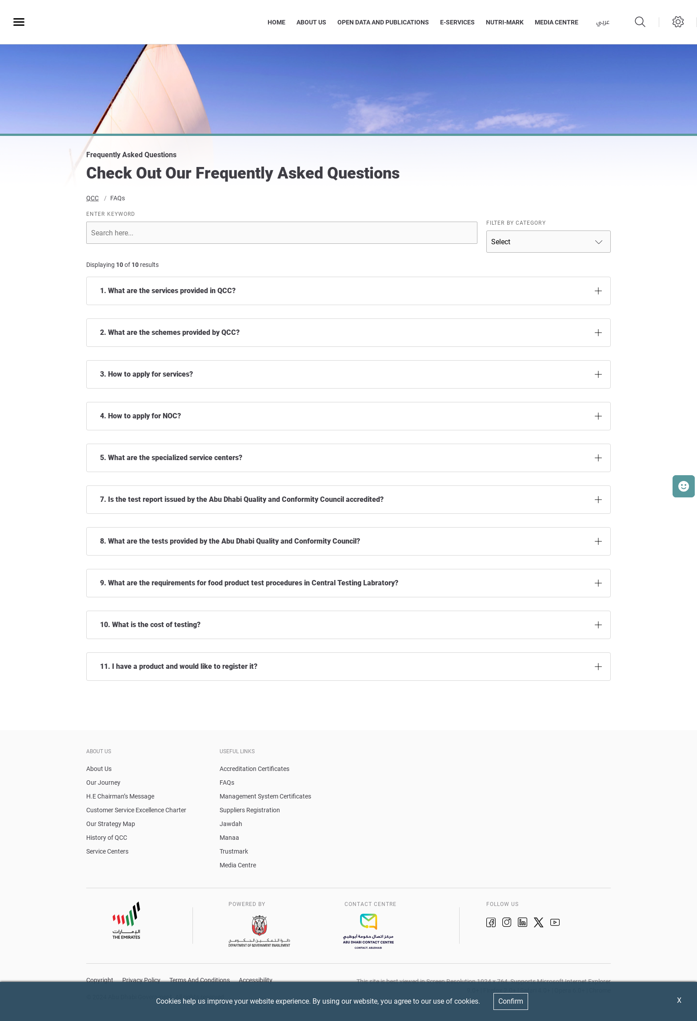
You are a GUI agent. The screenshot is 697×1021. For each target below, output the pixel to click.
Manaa (229, 839)
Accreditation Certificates (254, 771)
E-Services (457, 22)
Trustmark (234, 853)
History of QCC (106, 839)
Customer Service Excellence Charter (136, 812)
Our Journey (103, 784)
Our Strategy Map (110, 826)
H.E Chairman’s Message (120, 798)
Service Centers (107, 853)
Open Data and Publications (383, 22)
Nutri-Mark (505, 22)
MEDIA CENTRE (556, 22)
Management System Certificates (265, 798)
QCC (92, 200)
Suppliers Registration (250, 812)
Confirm (510, 1001)
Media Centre (238, 867)
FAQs (117, 200)
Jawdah (231, 826)
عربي (602, 22)
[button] (684, 486)
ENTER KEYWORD (110, 216)
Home (276, 22)
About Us (311, 22)
